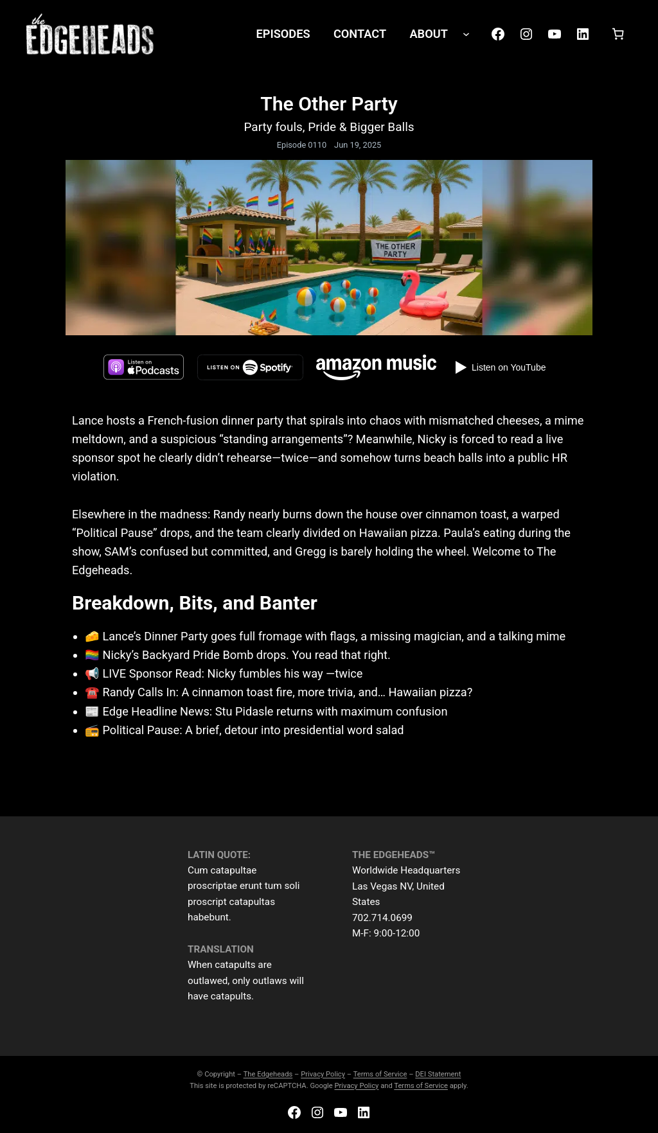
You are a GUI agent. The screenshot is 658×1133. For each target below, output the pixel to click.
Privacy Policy (323, 1074)
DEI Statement (438, 1074)
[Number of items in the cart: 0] (617, 33)
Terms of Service (380, 1074)
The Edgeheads (268, 1074)
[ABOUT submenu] (466, 33)
